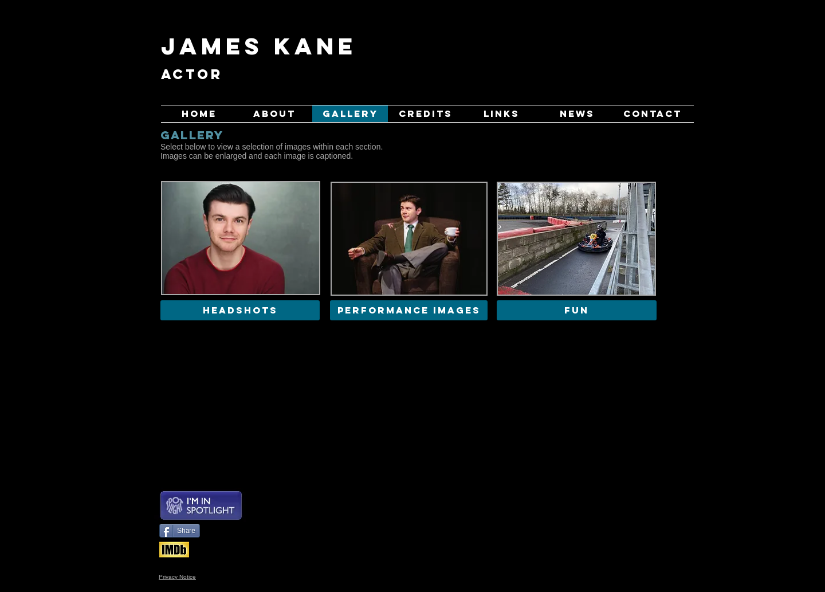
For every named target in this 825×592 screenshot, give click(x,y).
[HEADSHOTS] (240, 310)
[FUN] (577, 310)
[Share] (179, 531)
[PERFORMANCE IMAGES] (409, 310)
